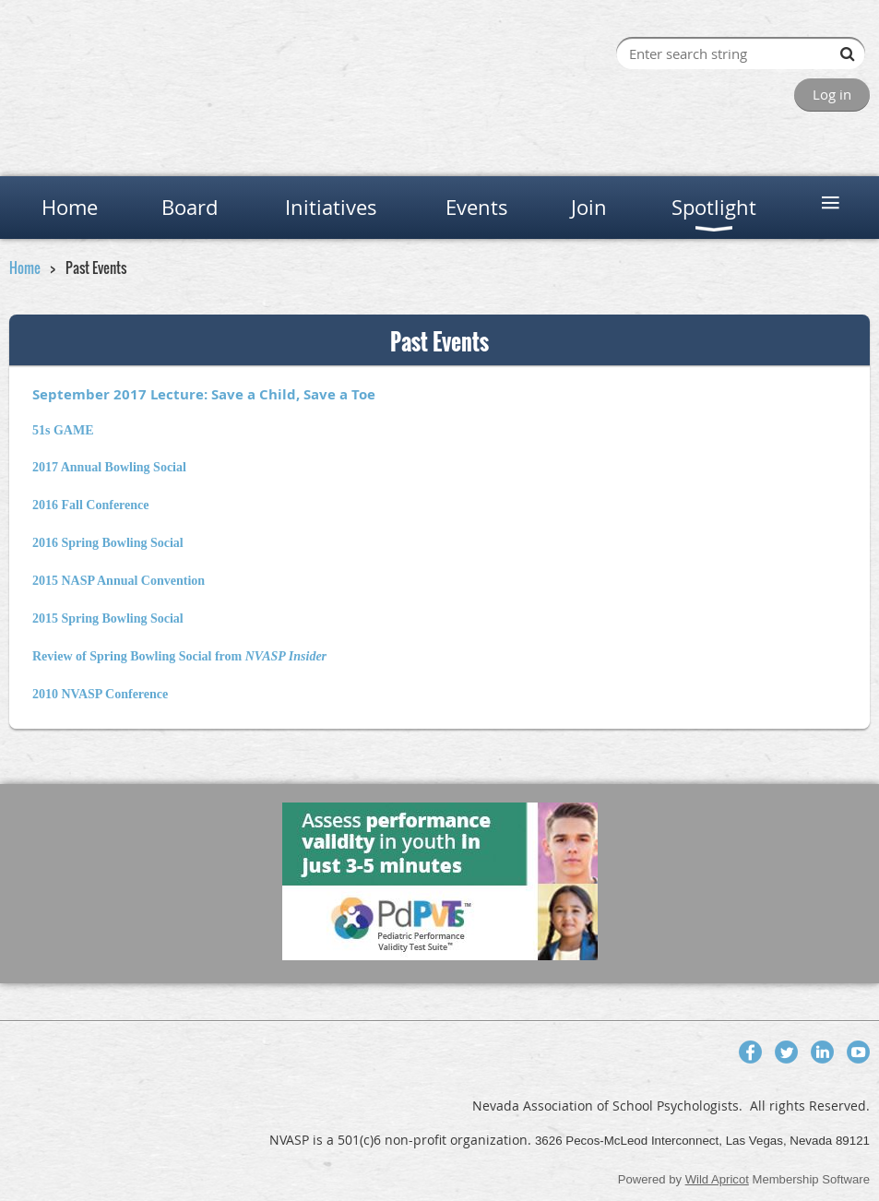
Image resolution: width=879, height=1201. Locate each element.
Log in (832, 94)
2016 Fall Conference (90, 505)
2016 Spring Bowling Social (108, 543)
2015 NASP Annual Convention (118, 581)
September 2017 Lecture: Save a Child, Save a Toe (203, 394)
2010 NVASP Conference (100, 694)
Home (25, 267)
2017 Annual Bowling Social (109, 467)
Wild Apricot (717, 1179)
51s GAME (63, 430)
